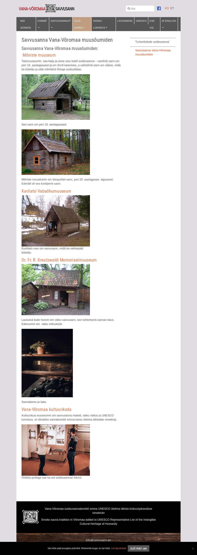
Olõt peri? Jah (138, 548)
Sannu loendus (99, 24)
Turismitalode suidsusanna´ (152, 41)
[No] (192, 548)
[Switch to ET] (172, 8)
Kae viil (152, 24)
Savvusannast (61, 20)
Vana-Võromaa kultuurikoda (47, 409)
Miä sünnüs (25, 24)
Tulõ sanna (78, 24)
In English (169, 20)
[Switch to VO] (167, 8)
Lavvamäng (125, 20)
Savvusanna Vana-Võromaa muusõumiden (152, 52)
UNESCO (141, 20)
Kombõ (42, 20)
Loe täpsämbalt (118, 548)
